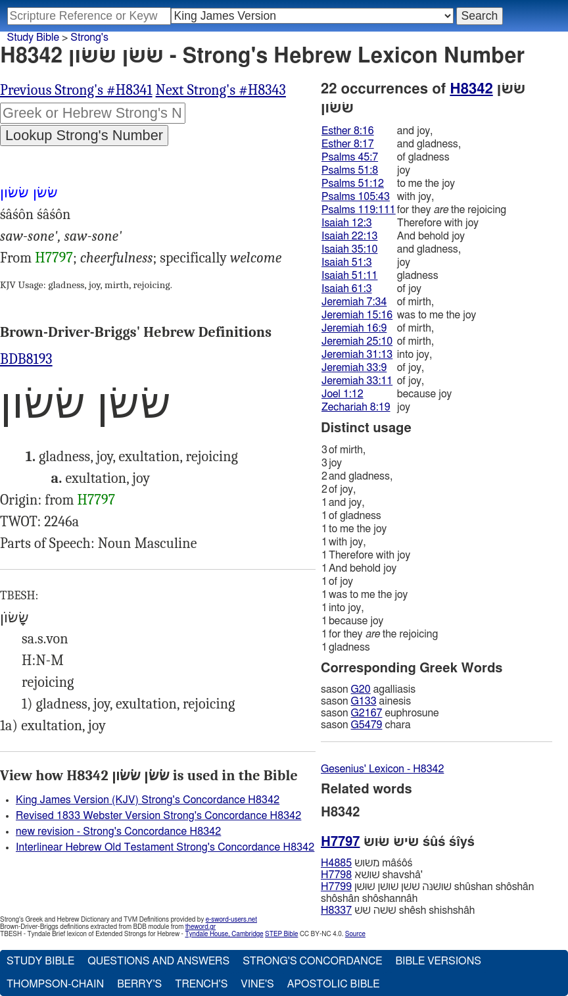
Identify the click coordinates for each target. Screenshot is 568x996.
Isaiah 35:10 (349, 249)
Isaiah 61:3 (346, 289)
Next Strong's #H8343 (221, 90)
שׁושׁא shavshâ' (372, 875)
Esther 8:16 (347, 131)
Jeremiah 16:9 (354, 328)
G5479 (367, 725)
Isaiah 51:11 (349, 275)
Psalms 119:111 (358, 210)
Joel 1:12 (342, 394)
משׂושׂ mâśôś (366, 863)
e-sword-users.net (231, 919)
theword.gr (200, 927)
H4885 (336, 863)
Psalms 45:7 (349, 157)
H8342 (471, 89)
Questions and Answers (158, 961)
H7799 (336, 887)
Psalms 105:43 (355, 196)
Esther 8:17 (347, 144)
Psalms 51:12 (352, 183)
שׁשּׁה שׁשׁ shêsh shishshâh (398, 910)
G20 (361, 689)
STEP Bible (281, 934)
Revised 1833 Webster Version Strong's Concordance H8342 (158, 815)
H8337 (336, 910)
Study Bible (33, 37)
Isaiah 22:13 (349, 236)
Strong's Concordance (312, 961)
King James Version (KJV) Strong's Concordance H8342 (147, 800)
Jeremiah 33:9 (354, 367)
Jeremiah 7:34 (354, 302)
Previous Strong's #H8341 (76, 90)
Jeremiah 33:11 (356, 381)
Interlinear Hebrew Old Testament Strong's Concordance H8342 (165, 847)
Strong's (89, 37)
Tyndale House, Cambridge (224, 934)
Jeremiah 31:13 (356, 354)
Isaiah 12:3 (346, 223)
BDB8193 (26, 359)
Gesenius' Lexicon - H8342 (382, 769)
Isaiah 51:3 (346, 262)
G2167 (367, 713)
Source (355, 934)
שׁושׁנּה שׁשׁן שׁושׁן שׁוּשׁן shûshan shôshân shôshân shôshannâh (427, 893)
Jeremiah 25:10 (356, 341)
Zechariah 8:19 (355, 407)
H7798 (336, 875)
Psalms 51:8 (349, 170)
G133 (364, 701)
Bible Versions (438, 961)
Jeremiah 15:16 (356, 315)
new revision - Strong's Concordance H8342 (118, 831)
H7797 (54, 257)
